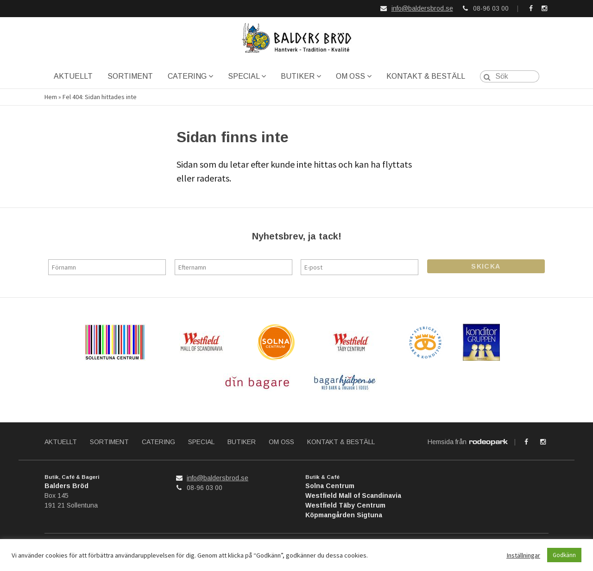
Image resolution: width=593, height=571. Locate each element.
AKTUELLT (73, 76)
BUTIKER (298, 76)
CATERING (187, 76)
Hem (50, 97)
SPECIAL (243, 76)
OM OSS (350, 76)
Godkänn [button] (564, 555)
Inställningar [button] (523, 555)
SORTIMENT (130, 76)
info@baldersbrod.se (422, 8)
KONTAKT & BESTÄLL (425, 76)
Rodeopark (488, 442)
